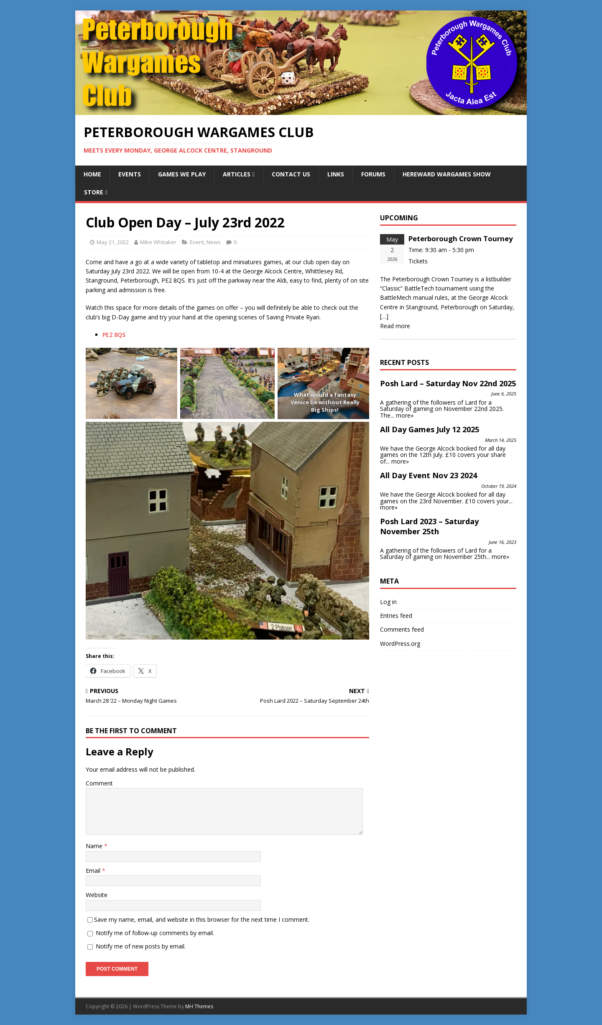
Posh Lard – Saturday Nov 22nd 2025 (448, 383)
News (214, 242)
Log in (388, 602)
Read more (395, 326)
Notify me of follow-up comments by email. (155, 933)
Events (129, 174)
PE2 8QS (113, 335)
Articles (236, 174)
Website (96, 895)
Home (92, 174)
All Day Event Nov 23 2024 (428, 475)
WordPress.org (400, 644)
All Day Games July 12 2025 (429, 429)
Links (335, 174)
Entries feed (396, 616)
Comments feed (402, 629)
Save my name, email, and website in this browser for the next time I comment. (201, 919)
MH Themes (199, 1006)
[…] (384, 316)
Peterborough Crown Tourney (460, 238)
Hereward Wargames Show (447, 174)
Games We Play (182, 174)
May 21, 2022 (113, 242)
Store (93, 192)
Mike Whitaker (158, 242)
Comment (99, 783)
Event (197, 242)
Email (94, 871)
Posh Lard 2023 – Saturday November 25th (429, 526)
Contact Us (291, 174)
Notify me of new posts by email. (141, 946)
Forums (373, 174)
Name (95, 846)
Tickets (418, 261)
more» (404, 415)
